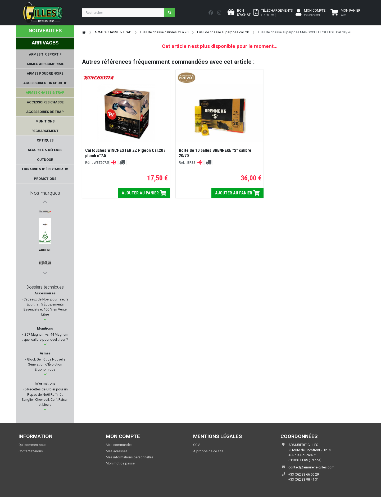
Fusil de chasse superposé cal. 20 (223, 32)
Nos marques (45, 193)
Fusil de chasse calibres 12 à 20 (164, 32)
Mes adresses (117, 451)
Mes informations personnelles (129, 457)
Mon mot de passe (120, 463)
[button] (45, 320)
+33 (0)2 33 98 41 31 (303, 479)
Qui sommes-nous (33, 445)
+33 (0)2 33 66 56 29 (303, 474)
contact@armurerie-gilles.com (311, 467)
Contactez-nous (31, 451)
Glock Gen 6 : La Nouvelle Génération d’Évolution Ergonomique (45, 364)
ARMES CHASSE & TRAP (112, 32)
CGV (196, 445)
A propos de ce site (208, 451)
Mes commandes (119, 445)
